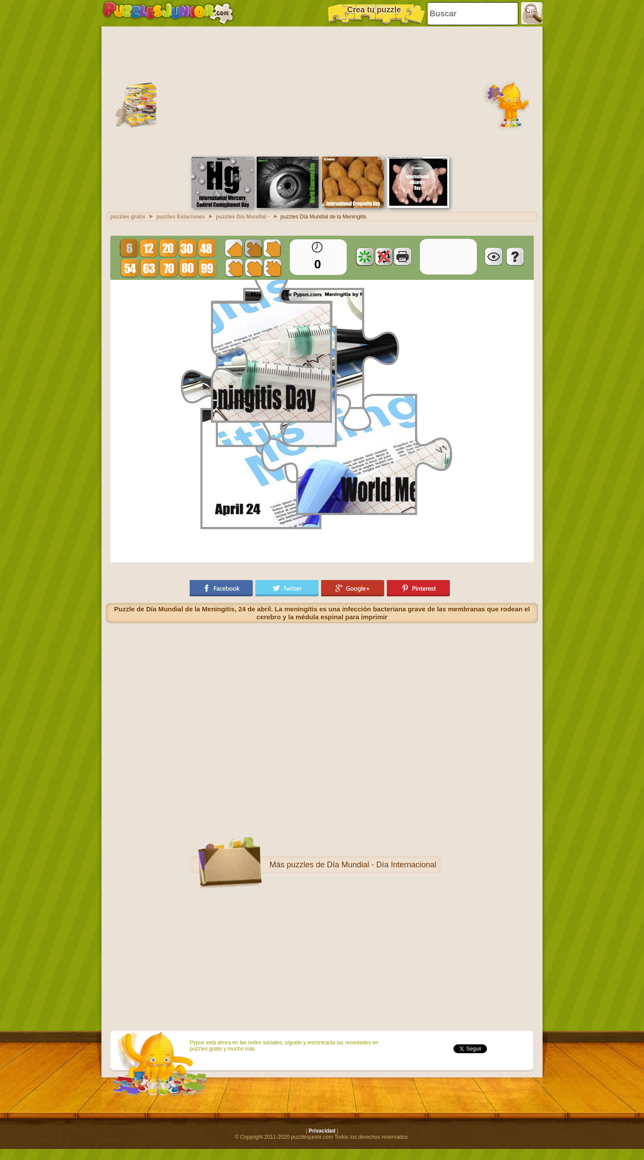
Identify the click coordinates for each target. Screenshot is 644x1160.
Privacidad (322, 1131)
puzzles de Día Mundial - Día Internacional (361, 864)
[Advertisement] (322, 90)
